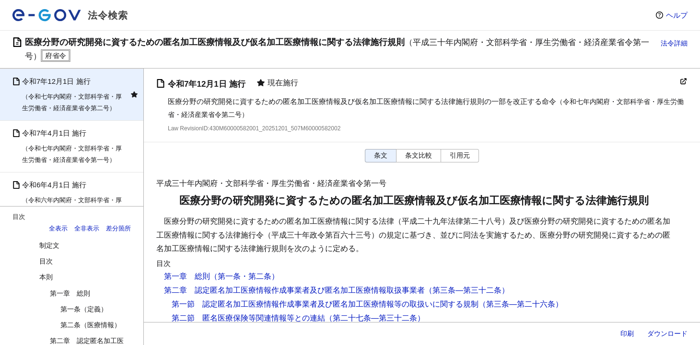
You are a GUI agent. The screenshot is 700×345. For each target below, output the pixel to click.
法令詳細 (674, 43)
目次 (46, 261)
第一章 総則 (70, 293)
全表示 (58, 228)
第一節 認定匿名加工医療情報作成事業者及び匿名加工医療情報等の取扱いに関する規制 (325, 304)
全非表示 (86, 228)
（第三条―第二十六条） (520, 304)
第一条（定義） (83, 309)
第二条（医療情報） (90, 325)
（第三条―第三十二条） (467, 290)
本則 (46, 277)
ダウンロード (667, 333)
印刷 (627, 333)
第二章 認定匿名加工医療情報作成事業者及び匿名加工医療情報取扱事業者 (294, 290)
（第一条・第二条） (244, 276)
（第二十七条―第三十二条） (375, 318)
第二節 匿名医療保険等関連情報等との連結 (248, 318)
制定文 (49, 245)
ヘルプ (677, 15)
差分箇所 (118, 228)
